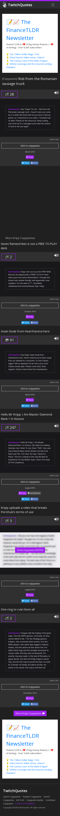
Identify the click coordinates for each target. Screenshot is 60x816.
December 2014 (30, 693)
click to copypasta (30, 145)
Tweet (25, 163)
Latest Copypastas (12, 796)
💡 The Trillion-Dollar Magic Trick (22, 54)
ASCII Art (20, 800)
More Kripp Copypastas (30, 713)
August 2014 (30, 589)
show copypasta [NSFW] (30, 550)
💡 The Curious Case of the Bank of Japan (26, 60)
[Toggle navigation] (53, 5)
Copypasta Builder (34, 800)
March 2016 (30, 152)
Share (34, 163)
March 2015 (30, 394)
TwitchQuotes (17, 5)
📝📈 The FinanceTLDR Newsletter (22, 30)
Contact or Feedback (25, 803)
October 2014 (30, 311)
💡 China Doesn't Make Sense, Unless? (25, 57)
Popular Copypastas (32, 796)
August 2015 (30, 488)
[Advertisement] (30, 203)
